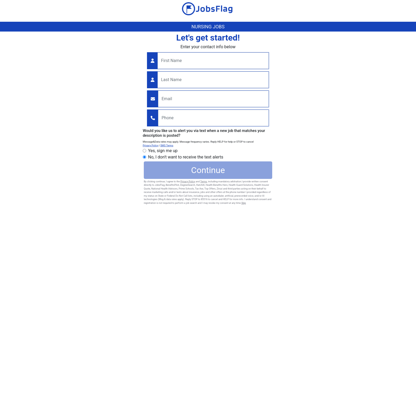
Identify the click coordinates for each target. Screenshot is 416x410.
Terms (203, 181)
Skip (243, 203)
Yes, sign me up (162, 150)
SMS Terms (166, 145)
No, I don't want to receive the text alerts (185, 157)
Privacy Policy (150, 145)
